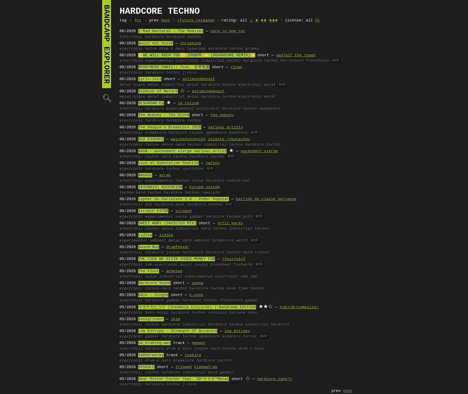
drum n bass (251, 348)
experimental (159, 180)
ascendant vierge (259, 151)
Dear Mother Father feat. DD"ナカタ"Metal (183, 379)
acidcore (231, 336)
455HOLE (146, 367)
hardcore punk (170, 204)
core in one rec (227, 31)
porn (247, 216)
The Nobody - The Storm (164, 115)
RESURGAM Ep (151, 103)
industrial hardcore (267, 324)
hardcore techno (183, 37)
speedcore (269, 108)
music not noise (155, 43)
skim (175, 319)
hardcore (154, 37)
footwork (243, 264)
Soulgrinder (151, 319)
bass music (156, 312)
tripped (184, 367)
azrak (165, 175)
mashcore (238, 133)
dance (167, 144)
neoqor (199, 343)
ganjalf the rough (296, 55)
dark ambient (196, 240)
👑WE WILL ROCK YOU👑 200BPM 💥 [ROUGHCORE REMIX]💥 (196, 55)
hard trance (256, 252)
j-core (189, 72)
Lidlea (145, 235)
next (165, 20)
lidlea (166, 235)
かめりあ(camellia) (299, 307)
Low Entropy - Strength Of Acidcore (177, 331)
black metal (146, 85)
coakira (193, 355)
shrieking (190, 43)
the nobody (222, 115)
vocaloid (217, 312)
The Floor (148, 271)
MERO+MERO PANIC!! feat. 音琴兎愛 (174, 67)
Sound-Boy (148, 247)
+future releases (196, 20)
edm (244, 276)
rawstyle (210, 192)
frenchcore (317, 60)
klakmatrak (205, 367)
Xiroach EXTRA (153, 211)
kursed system (205, 187)
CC (317, 20)
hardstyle (192, 252)
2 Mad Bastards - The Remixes (170, 31)
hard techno (188, 144)
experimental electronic (171, 60)
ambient (158, 240)
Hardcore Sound (154, 283)
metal (125, 85)
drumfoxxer (178, 247)
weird (242, 240)
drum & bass (172, 49)
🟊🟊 (264, 20)
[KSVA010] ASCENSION (160, 187)
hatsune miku (243, 312)
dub (148, 204)
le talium (188, 103)
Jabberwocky (151, 355)
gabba (251, 300)
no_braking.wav (154, 343)
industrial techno (221, 60)
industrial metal (180, 85)
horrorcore (292, 60)
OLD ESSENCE (151, 139)
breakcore (155, 133)
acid (212, 372)
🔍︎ (106, 98)
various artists (225, 127)
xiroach (184, 211)
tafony (213, 163)
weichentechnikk (188, 139)
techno (152, 144)
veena (197, 283)
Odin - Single (153, 295)
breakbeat (220, 264)
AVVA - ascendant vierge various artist (182, 151)
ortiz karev (230, 223)
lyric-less (149, 79)
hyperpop (196, 49)
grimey (252, 49)
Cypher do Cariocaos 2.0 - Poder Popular (183, 199)
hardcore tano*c (274, 379)
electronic (131, 37)
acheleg (174, 271)
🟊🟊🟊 (273, 20)
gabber (197, 216)
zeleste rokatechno (229, 139)
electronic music (173, 264)
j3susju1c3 (233, 259)
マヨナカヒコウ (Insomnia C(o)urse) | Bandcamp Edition (197, 307)
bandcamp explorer (106, 44)
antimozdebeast (198, 79)
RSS (137, 20)
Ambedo (145, 175)
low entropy (237, 331)
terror (250, 336)
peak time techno (245, 288)
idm (148, 264)
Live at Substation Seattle (168, 163)
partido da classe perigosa (266, 199)
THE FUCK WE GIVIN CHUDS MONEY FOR (176, 259)
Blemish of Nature (158, 91)
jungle (173, 252)
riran (236, 67)
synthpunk (192, 169)
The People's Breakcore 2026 (169, 127)
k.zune (197, 295)
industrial (238, 180)
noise (151, 49)
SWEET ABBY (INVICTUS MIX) (167, 223)
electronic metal (256, 85)
